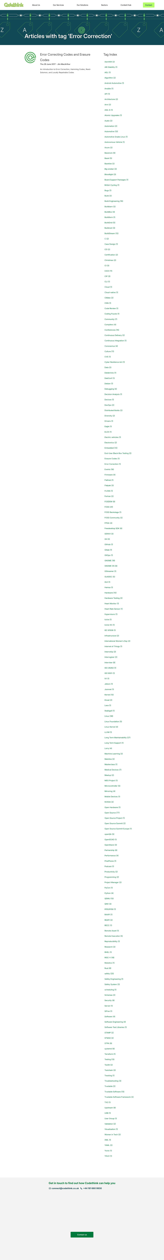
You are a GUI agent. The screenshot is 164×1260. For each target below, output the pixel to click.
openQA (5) (109, 834)
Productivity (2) (111, 872)
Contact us (82, 1235)
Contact (148, 5)
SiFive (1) (108, 1011)
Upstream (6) (110, 1108)
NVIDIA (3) (109, 802)
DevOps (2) (109, 405)
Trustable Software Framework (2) (119, 1097)
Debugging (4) (111, 389)
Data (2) (108, 367)
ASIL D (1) (109, 110)
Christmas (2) (110, 260)
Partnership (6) (111, 850)
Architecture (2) (111, 99)
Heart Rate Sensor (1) (114, 609)
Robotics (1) (109, 963)
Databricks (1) (110, 373)
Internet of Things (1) (113, 646)
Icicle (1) (108, 619)
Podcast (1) (109, 866)
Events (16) (109, 469)
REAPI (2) (109, 920)
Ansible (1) (109, 88)
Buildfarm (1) (110, 217)
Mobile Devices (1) (112, 796)
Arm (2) (108, 104)
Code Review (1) (111, 308)
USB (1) (108, 1113)
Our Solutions (82, 5)
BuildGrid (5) (110, 222)
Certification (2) (111, 255)
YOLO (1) (108, 1156)
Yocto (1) (108, 1151)
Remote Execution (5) (114, 936)
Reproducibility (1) (112, 941)
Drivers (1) (109, 421)
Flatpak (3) (109, 485)
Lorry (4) (108, 748)
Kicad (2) (108, 700)
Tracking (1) (109, 1075)
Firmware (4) (110, 475)
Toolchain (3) (110, 1070)
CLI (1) (107, 281)
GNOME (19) (110, 560)
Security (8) (110, 1000)
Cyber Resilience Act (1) (115, 362)
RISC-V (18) (109, 957)
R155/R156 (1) (110, 909)
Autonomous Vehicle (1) (115, 142)
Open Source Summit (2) (115, 823)
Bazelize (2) (110, 163)
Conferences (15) (112, 330)
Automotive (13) (111, 131)
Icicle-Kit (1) (110, 625)
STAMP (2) (109, 1033)
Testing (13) (109, 1059)
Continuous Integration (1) (116, 340)
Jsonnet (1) (109, 689)
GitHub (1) (109, 544)
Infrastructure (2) (112, 636)
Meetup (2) (109, 775)
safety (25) (109, 973)
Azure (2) (109, 147)
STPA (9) (108, 1043)
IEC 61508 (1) (110, 630)
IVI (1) (107, 678)
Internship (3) (110, 652)
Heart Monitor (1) (112, 603)
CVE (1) (108, 357)
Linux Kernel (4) (111, 727)
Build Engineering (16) (114, 201)
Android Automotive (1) (114, 83)
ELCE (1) (108, 432)
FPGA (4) (108, 523)
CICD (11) (108, 271)
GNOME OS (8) (111, 566)
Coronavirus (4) (111, 346)
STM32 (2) (109, 1038)
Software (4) (110, 1016)
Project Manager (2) (113, 882)
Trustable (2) (110, 1086)
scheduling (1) (110, 990)
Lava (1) (108, 705)
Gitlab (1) (108, 550)
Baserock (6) (110, 153)
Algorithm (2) (110, 78)
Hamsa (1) (109, 587)
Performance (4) (112, 855)
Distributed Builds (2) (113, 410)
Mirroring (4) (110, 791)
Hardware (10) (111, 593)
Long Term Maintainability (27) (118, 737)
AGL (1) (108, 72)
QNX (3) (108, 904)
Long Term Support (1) (114, 743)
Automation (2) (111, 126)
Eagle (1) (108, 426)
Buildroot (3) (110, 228)
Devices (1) (109, 399)
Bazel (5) (108, 158)
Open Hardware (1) (112, 807)
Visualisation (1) (111, 1129)
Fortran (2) (109, 496)
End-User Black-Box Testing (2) (118, 453)
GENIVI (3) (109, 534)
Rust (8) (108, 968)
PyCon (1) (109, 888)
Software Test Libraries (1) (116, 1027)
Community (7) (111, 319)
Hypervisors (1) (111, 614)
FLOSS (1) (109, 491)
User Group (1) (111, 1118)
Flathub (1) (109, 480)
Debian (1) (109, 383)
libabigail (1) (110, 711)
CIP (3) (107, 276)
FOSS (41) (109, 507)
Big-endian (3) (111, 169)
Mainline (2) (110, 759)
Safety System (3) (112, 984)
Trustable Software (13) (114, 1092)
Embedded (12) (111, 448)
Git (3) (107, 539)
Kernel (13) (109, 695)
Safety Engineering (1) (114, 979)
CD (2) (107, 249)
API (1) (107, 94)
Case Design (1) (111, 244)
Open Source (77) (112, 813)
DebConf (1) (110, 378)
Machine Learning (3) (114, 754)
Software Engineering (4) (115, 1022)
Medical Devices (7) (113, 770)
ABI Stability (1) (111, 67)
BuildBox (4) (110, 212)
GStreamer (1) (110, 571)
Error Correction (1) (113, 464)
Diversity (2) (110, 416)
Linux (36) (109, 716)
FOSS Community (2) (114, 518)
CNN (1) (108, 303)
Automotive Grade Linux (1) (116, 137)
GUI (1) (107, 582)
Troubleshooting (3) (113, 1081)
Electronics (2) (111, 442)
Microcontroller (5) (112, 786)
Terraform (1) (110, 1054)
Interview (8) (110, 662)
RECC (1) (108, 925)
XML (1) (108, 1140)
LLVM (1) (108, 732)
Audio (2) (108, 121)
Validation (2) (110, 1124)
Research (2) (110, 947)
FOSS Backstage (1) (113, 512)
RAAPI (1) (108, 914)
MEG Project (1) (111, 780)
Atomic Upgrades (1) (113, 115)
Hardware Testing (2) (114, 598)
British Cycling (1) (112, 185)
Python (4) (109, 893)
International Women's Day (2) (117, 641)
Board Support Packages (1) (116, 180)
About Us (36, 5)
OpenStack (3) (111, 845)
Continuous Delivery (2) (115, 335)
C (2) (107, 239)
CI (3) (107, 265)
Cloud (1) (108, 287)
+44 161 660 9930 (91, 1188)
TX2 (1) (108, 1102)
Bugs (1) (108, 190)
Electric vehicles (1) (113, 437)
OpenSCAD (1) (111, 839)
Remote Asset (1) (112, 931)
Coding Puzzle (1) (112, 314)
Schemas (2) (110, 995)
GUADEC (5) (110, 577)
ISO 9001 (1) (110, 673)
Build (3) (108, 196)
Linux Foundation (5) (113, 721)
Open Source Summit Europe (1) (118, 829)
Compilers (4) (110, 324)
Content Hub (126, 5)
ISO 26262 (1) (110, 668)
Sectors (104, 5)
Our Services (58, 5)
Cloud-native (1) (111, 292)
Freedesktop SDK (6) (113, 528)
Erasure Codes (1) (112, 458)
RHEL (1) (108, 952)
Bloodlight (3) (110, 174)
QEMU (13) (109, 898)
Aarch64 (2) (110, 62)
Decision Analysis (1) (113, 394)
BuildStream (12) (112, 233)
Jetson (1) (109, 684)
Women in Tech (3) (113, 1134)
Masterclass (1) (111, 764)
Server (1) (109, 1006)
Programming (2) (112, 877)
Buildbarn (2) (110, 206)
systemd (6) (110, 1049)
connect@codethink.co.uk (64, 1188)
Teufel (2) (109, 1065)
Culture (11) (109, 351)
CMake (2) (109, 298)
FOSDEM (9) (110, 501)
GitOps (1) (109, 555)
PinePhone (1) (110, 861)
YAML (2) (108, 1145)
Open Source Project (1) (115, 818)
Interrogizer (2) (111, 657)
